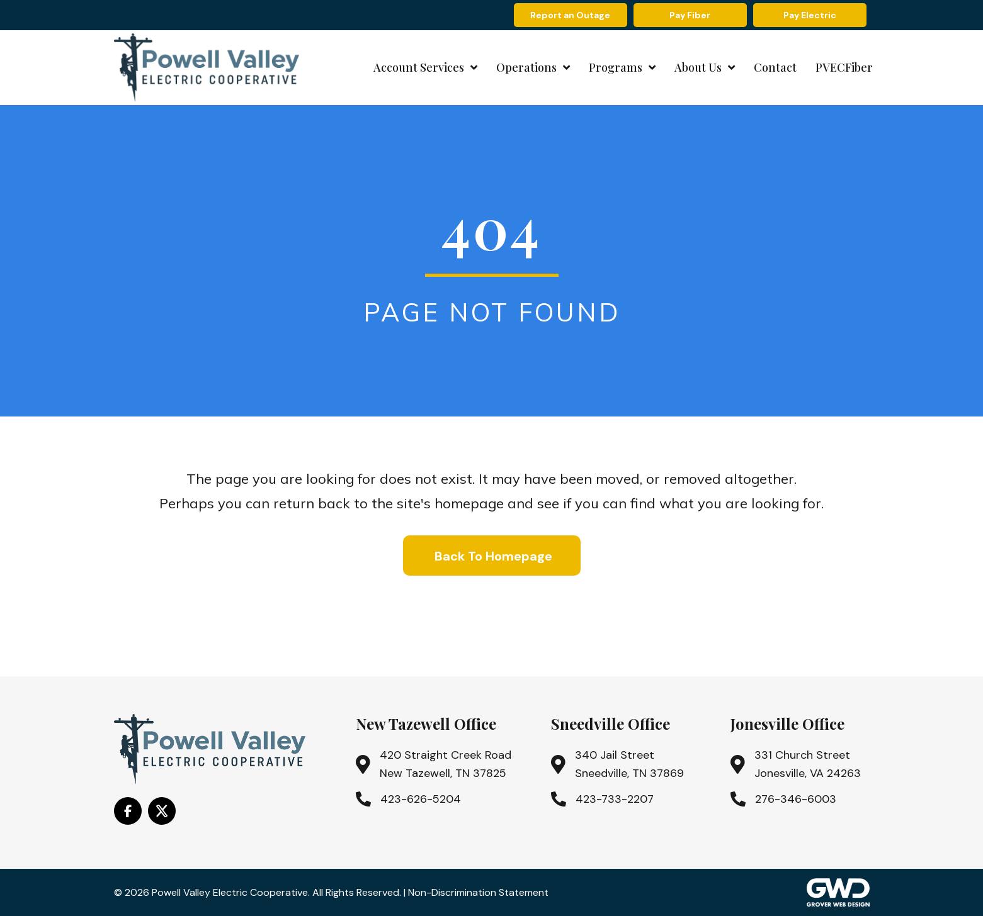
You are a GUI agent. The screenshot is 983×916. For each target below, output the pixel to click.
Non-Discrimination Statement (478, 892)
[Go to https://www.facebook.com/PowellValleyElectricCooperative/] (128, 811)
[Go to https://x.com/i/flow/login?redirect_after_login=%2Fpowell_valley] (162, 811)
